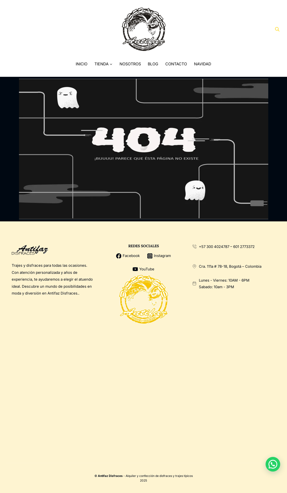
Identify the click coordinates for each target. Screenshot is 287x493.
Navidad (202, 63)
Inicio (81, 63)
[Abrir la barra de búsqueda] (277, 29)
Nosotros (130, 63)
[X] (21, 29)
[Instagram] (30, 29)
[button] (273, 464)
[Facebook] (11, 29)
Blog (153, 63)
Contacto (176, 63)
